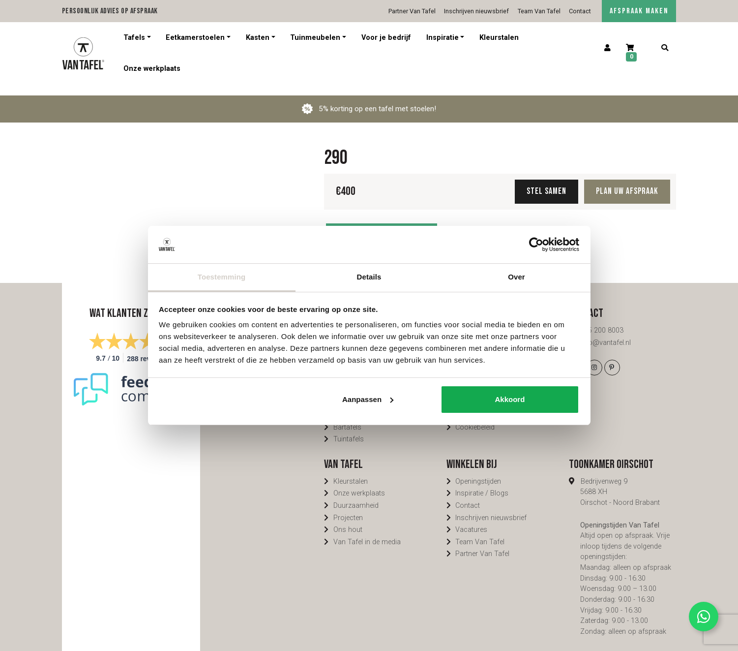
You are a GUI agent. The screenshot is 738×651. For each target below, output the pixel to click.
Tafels (134, 37)
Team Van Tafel (539, 11)
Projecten (348, 507)
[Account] (608, 48)
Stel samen (546, 180)
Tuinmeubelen (315, 37)
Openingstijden (478, 470)
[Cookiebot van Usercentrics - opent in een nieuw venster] (536, 244)
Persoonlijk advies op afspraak (110, 11)
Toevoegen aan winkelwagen (381, 224)
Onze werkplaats (151, 68)
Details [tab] (369, 277)
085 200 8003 (601, 319)
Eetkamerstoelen (195, 37)
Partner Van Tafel (412, 11)
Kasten (257, 37)
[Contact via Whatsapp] (703, 616)
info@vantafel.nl (605, 332)
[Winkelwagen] (636, 53)
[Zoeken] (665, 48)
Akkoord (510, 399)
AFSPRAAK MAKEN (639, 11)
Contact (580, 11)
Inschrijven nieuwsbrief (476, 11)
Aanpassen (367, 399)
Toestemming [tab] (222, 277)
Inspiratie (442, 37)
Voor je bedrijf (386, 37)
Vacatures (471, 519)
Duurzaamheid (356, 495)
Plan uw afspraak (627, 180)
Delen (465, 224)
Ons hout (347, 519)
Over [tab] (516, 277)
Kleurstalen (499, 37)
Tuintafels (348, 428)
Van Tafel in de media (367, 531)
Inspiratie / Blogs (481, 482)
